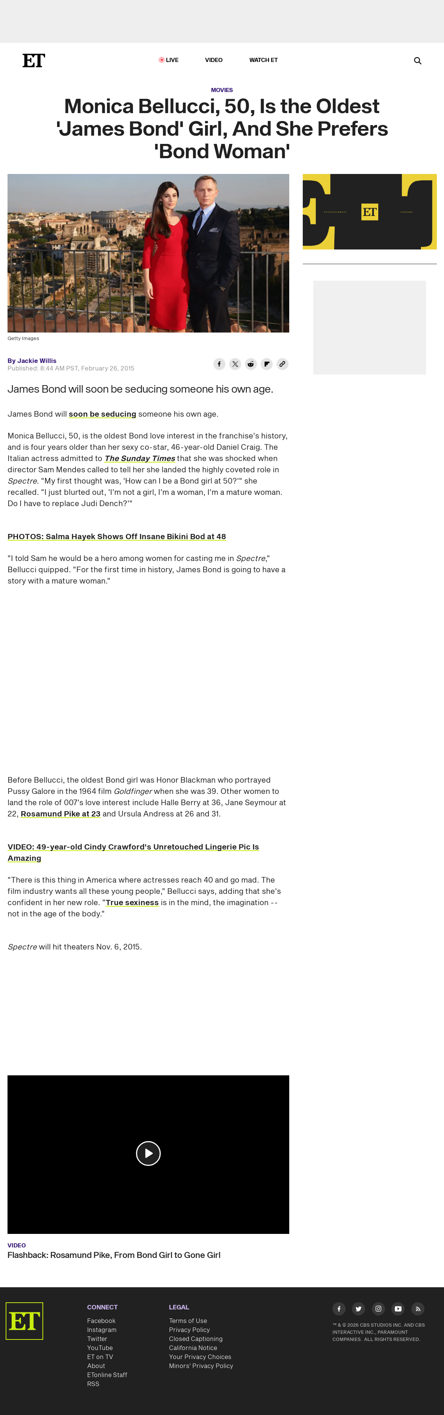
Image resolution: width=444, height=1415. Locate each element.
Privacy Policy (189, 1330)
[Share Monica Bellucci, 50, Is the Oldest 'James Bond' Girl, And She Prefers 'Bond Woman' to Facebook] (219, 365)
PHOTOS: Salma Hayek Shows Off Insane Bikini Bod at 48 (117, 537)
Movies (222, 90)
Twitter (97, 1339)
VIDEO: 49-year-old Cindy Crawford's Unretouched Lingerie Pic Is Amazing (133, 853)
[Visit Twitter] (358, 1310)
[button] (148, 1153)
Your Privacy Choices (200, 1357)
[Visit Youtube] (398, 1310)
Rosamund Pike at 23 (61, 814)
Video (214, 60)
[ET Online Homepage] (34, 60)
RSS (93, 1384)
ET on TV (100, 1357)
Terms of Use (188, 1321)
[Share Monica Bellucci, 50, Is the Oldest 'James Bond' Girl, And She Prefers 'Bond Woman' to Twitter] (235, 365)
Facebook (101, 1321)
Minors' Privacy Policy (201, 1366)
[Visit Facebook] (339, 1310)
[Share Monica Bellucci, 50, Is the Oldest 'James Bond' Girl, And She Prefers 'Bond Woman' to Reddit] (251, 365)
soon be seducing (102, 414)
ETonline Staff (107, 1375)
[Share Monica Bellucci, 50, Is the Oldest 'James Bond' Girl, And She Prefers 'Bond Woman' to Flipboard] (266, 365)
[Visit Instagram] (378, 1310)
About (96, 1366)
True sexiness (132, 903)
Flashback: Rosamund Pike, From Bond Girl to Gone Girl (114, 1255)
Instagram (101, 1330)
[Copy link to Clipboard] (282, 365)
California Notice (193, 1348)
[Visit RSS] (417, 1310)
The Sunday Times (139, 458)
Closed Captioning (196, 1339)
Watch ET (263, 60)
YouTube (100, 1348)
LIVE (172, 60)
